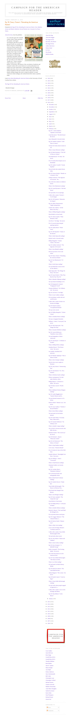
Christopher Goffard (50, 680)
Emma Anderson (50, 672)
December (51, 104)
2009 (49, 616)
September (51, 111)
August (51, 114)
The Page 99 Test (50, 43)
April (50, 123)
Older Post (40, 98)
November (51, 107)
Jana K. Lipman (49, 665)
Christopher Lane (50, 678)
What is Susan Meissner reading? (57, 150)
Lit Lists (48, 50)
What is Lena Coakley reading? (56, 295)
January (51, 598)
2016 (49, 102)
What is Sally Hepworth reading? (57, 236)
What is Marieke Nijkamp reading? (57, 279)
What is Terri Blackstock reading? (57, 186)
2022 (49, 88)
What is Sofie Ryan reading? (55, 264)
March (50, 126)
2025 (49, 80)
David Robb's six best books (55, 214)
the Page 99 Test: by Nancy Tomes (23, 29)
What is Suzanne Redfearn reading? (57, 329)
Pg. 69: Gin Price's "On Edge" (56, 292)
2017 (49, 100)
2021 (49, 90)
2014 (49, 604)
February (51, 128)
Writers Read (49, 48)
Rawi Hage (48, 655)
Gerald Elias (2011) (50, 659)
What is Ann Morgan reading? (56, 494)
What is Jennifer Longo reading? (56, 426)
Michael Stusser (49, 682)
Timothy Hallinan (50, 661)
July (50, 116)
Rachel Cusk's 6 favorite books (56, 238)
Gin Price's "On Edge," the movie (57, 221)
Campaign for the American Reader (35, 9)
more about (18, 78)
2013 (49, 606)
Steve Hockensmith (50, 674)
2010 (49, 613)
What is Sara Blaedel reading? (56, 249)
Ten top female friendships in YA (57, 281)
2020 (49, 92)
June (50, 119)
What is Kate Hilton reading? (56, 411)
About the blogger (50, 37)
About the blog (49, 35)
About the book (8, 35)
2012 (49, 609)
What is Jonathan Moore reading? (57, 316)
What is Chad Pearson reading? (56, 462)
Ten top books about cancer (55, 536)
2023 (49, 85)
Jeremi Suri (48, 699)
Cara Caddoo (49, 651)
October (51, 109)
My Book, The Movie (51, 41)
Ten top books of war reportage (56, 192)
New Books (48, 52)
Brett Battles (49, 663)
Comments (50, 710)
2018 (49, 97)
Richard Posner (49, 697)
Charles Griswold (50, 684)
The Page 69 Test (50, 39)
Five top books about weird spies (57, 514)
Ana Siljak (48, 669)
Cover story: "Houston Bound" (56, 447)
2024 (49, 83)
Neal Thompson (49, 695)
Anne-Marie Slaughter (51, 688)
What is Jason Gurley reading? (56, 542)
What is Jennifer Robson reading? (57, 508)
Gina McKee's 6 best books (55, 501)
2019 (49, 95)
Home (24, 98)
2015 (49, 601)
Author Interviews (50, 46)
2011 (49, 611)
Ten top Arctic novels (54, 310)
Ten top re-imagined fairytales (56, 319)
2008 (49, 618)
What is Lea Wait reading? (55, 562)
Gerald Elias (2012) (50, 657)
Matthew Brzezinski (50, 686)
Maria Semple (49, 667)
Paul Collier (48, 693)
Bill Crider (48, 676)
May (50, 121)
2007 (49, 621)
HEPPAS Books (49, 54)
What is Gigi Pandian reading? (56, 445)
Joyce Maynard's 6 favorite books (57, 139)
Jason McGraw (49, 653)
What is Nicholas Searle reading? (57, 375)
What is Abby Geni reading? (55, 525)
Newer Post (8, 98)
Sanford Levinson (50, 690)
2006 (49, 623)
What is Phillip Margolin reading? (57, 212)
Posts (49, 707)
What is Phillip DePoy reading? (56, 344)
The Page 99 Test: (17, 84)
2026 (49, 78)
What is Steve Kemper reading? (56, 360)
